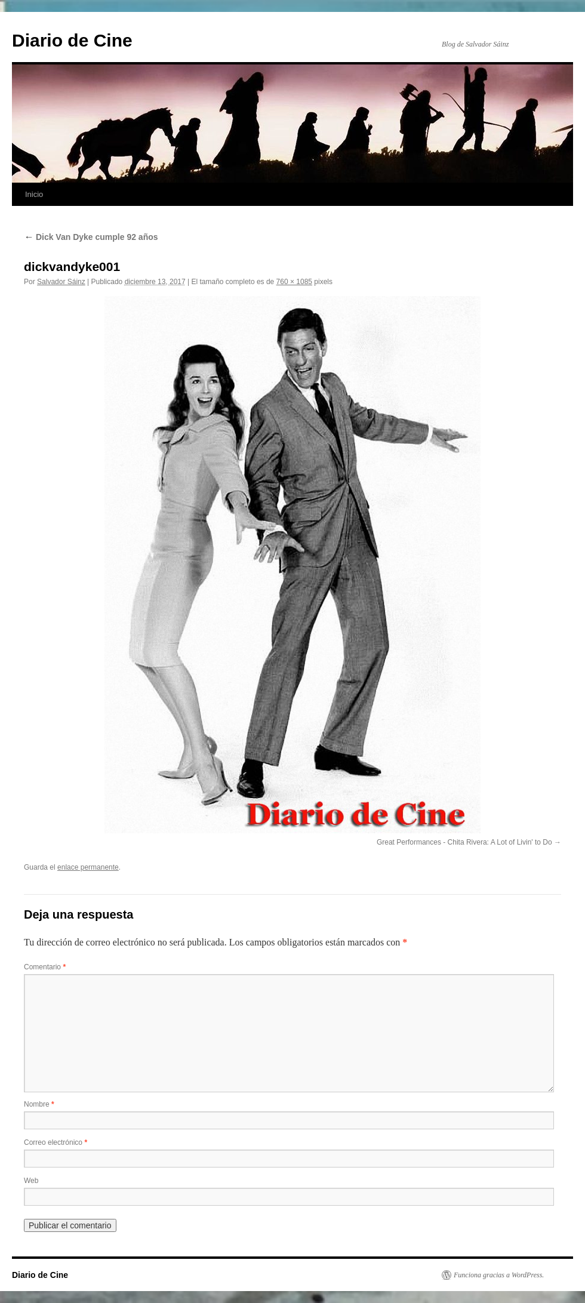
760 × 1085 (294, 282)
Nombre (39, 1104)
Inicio (34, 194)
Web (31, 1180)
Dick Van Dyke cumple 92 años (91, 237)
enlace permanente (88, 867)
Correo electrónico (55, 1142)
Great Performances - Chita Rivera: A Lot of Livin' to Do (464, 842)
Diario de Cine (72, 40)
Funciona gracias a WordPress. (499, 1275)
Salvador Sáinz (61, 282)
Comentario (45, 967)
